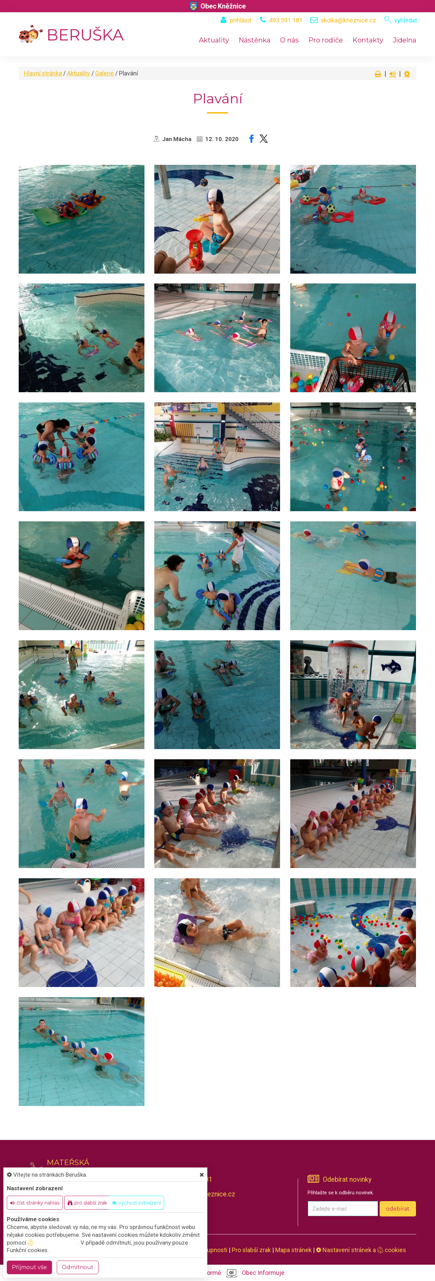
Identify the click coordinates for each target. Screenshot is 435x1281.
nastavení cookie (53, 1242)
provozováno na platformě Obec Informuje (218, 1273)
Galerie (104, 73)
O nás (289, 40)
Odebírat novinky (347, 1179)
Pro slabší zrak (251, 1249)
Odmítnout (77, 1267)
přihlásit (240, 20)
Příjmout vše (29, 1267)
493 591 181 (285, 20)
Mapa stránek (293, 1249)
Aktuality (214, 40)
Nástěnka (255, 40)
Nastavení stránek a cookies (361, 1249)
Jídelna (404, 40)
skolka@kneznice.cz (348, 20)
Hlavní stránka (43, 73)
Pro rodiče (325, 40)
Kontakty (367, 40)
